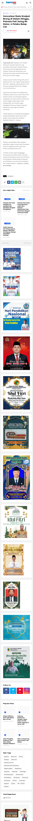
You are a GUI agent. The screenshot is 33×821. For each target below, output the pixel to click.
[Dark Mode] (27, 2)
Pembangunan (8, 774)
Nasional (14, 771)
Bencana (14, 756)
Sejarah (6, 783)
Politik (15, 780)
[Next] (31, 7)
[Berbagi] (28, 31)
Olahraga (23, 771)
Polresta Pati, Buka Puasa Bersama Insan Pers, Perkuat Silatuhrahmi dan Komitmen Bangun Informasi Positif (23, 207)
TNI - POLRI (20, 783)
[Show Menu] (2, 2)
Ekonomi (14, 759)
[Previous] (28, 7)
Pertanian (7, 780)
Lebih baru (5, 243)
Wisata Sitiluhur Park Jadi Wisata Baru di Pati (15, 7)
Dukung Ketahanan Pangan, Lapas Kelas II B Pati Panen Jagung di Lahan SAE (23, 720)
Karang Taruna (8, 762)
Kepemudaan (8, 768)
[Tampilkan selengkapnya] (23, 182)
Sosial (13, 783)
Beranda (5, 13)
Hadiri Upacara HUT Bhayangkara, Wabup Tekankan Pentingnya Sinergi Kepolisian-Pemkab (9, 231)
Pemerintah (19, 774)
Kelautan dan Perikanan (11, 765)
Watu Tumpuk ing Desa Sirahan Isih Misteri (23, 740)
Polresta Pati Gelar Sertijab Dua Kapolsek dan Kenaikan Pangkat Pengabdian (9, 206)
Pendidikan (7, 777)
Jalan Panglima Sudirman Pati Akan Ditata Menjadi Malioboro (9, 741)
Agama (6, 756)
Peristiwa (25, 777)
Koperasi (7, 771)
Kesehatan (18, 768)
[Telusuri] (30, 2)
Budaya (6, 759)
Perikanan (17, 777)
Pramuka (22, 780)
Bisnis (21, 756)
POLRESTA (13, 13)
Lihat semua (26, 190)
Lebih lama (27, 243)
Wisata (6, 786)
